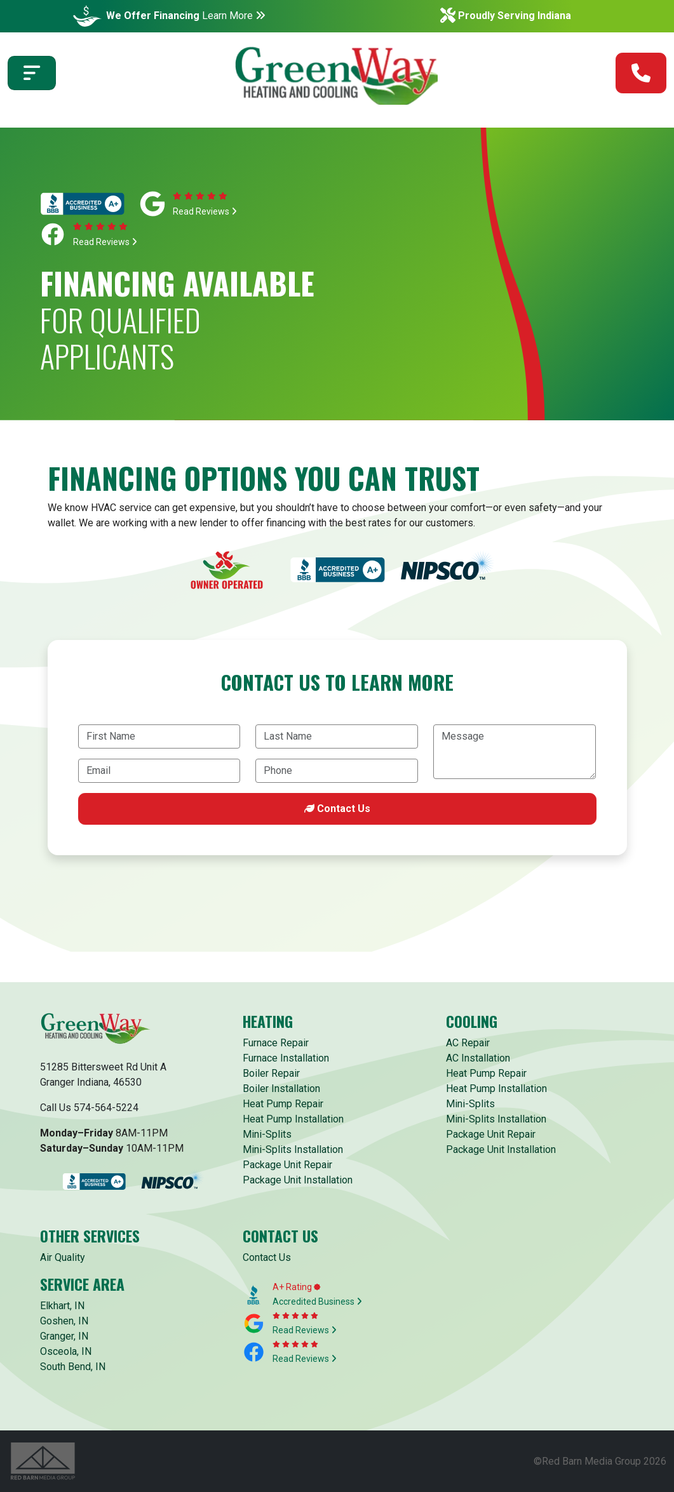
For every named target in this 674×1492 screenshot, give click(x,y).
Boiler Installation (281, 1088)
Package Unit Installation (298, 1180)
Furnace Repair (276, 1043)
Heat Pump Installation (293, 1119)
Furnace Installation (286, 1058)
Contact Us (337, 809)
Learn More (234, 16)
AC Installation (478, 1058)
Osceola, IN (65, 1351)
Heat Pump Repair (283, 1104)
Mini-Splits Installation (293, 1149)
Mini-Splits (267, 1134)
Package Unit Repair (287, 1165)
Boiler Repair (271, 1073)
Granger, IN (64, 1336)
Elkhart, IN (62, 1306)
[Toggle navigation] (32, 75)
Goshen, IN (64, 1321)
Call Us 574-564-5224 (89, 1108)
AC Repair (468, 1043)
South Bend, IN (72, 1367)
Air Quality (62, 1257)
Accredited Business (317, 1301)
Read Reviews (205, 211)
